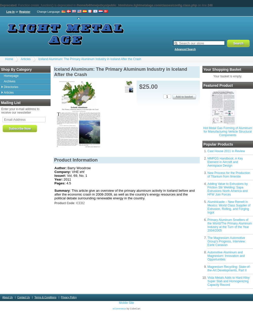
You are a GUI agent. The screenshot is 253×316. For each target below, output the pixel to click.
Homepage (11, 76)
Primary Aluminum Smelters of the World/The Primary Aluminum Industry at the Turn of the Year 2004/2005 (229, 225)
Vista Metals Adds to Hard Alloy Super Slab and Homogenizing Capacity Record (228, 281)
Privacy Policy (69, 297)
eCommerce (119, 308)
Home (9, 59)
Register (24, 11)
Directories (11, 87)
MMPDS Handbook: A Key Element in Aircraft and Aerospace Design (225, 162)
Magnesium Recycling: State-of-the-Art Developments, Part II (228, 268)
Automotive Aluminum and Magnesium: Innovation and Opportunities (226, 256)
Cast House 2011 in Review (226, 151)
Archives (9, 81)
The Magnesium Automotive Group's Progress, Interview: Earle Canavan (226, 241)
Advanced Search (185, 49)
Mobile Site (126, 303)
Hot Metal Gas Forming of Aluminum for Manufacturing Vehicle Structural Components (227, 131)
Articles (26, 59)
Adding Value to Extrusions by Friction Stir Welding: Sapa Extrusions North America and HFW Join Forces (227, 189)
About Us (7, 297)
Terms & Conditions (45, 297)
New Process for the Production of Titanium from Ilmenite (228, 174)
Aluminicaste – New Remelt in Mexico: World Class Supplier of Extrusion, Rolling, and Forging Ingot (228, 207)
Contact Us (23, 297)
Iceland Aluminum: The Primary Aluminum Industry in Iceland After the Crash (89, 59)
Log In (10, 11)
